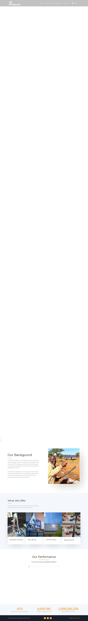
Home (36, 3)
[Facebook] (45, 618)
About (41, 3)
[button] (44, 439)
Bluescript (77, 618)
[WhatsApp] (51, 618)
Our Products (57, 3)
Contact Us (66, 3)
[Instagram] (48, 618)
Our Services (49, 3)
